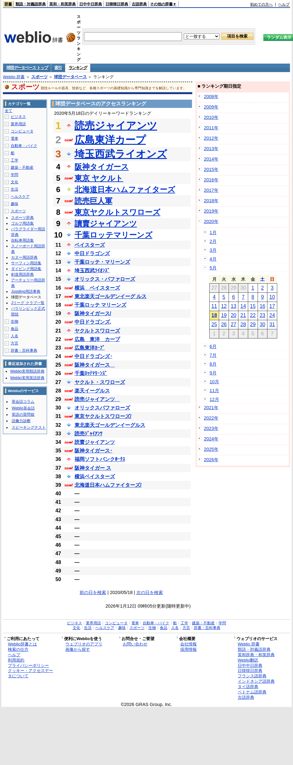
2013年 (211, 148)
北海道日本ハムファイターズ (125, 189)
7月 (213, 355)
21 (243, 315)
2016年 (211, 179)
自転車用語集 (22, 240)
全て (8, 111)
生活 (14, 189)
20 (233, 315)
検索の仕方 (18, 649)
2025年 (211, 449)
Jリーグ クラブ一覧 (27, 303)
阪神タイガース (102, 166)
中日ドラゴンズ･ (93, 356)
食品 (14, 329)
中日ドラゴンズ (92, 253)
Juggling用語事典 (25, 291)
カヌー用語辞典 (24, 257)
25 (214, 324)
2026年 (211, 459)
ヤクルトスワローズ (97, 330)
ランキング (78, 67)
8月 (213, 364)
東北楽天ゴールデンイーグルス (110, 425)
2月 (213, 241)
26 (224, 324)
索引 (58, 67)
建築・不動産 (22, 167)
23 (262, 315)
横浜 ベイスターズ (97, 288)
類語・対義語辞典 (30, 4)
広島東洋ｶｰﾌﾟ (90, 347)
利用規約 (16, 660)
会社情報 (188, 644)
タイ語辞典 (248, 686)
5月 (213, 267)
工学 (14, 160)
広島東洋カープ (110, 139)
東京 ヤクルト (99, 178)
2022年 (211, 418)
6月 (213, 346)
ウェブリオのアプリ (83, 644)
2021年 (211, 407)
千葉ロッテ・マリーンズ (102, 262)
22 (253, 315)
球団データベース (70, 76)
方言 (14, 343)
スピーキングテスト (29, 427)
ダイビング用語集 (26, 269)
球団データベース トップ (27, 67)
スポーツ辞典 (22, 217)
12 (224, 306)
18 (214, 315)
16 (262, 306)
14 (243, 306)
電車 (14, 138)
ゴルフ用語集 (22, 223)
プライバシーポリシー (28, 665)
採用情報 (188, 649)
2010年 (211, 117)
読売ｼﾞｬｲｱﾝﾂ (88, 433)
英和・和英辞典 (62, 4)
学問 (14, 175)
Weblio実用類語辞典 (27, 371)
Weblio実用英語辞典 (27, 378)
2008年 (211, 96)
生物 (14, 321)
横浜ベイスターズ (95, 476)
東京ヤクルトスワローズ (117, 212)
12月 (214, 399)
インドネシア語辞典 (256, 681)
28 (243, 324)
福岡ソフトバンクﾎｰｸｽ (100, 459)
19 (224, 315)
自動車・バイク (24, 146)
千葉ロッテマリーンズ (113, 235)
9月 (213, 372)
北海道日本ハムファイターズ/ (108, 485)
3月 (213, 250)
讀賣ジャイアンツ (106, 223)
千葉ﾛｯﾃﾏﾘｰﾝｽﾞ (91, 373)
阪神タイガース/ (93, 313)
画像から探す (77, 649)
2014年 (211, 159)
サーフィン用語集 (26, 263)
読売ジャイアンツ (116, 125)
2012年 (211, 138)
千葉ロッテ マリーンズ (100, 305)
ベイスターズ (90, 245)
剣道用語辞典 (22, 274)
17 (272, 306)
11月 (214, 390)
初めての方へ (261, 4)
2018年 (211, 200)
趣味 (14, 204)
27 (233, 324)
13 (233, 306)
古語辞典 (139, 4)
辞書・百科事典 (24, 350)
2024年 (211, 438)
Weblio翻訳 (248, 660)
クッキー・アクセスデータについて (30, 673)
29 (253, 324)
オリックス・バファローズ (105, 279)
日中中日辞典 (90, 4)
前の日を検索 (93, 592)
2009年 (211, 106)
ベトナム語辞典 (252, 692)
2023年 (211, 428)
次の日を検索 (149, 592)
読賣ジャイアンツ (95, 442)
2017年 (211, 190)
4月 (213, 259)
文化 (14, 182)
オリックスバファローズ (102, 407)
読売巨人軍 (93, 201)
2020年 (211, 221)
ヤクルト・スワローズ (100, 382)
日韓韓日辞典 (116, 4)
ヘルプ (284, 4)
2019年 (211, 211)
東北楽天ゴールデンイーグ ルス (110, 296)
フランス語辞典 (252, 676)
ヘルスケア (20, 196)
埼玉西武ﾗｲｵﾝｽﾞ (92, 270)
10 (272, 297)
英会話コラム (23, 401)
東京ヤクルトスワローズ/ (103, 416)
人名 (14, 336)
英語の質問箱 (23, 414)
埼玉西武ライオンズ (121, 154)
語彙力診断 (21, 421)
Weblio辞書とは (22, 644)
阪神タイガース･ (93, 450)
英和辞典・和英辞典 (256, 654)
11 (214, 306)
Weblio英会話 (23, 408)
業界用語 (18, 124)
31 (272, 324)
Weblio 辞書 (14, 76)
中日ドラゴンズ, (93, 322)
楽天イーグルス (92, 390)
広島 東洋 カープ (97, 339)
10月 (214, 381)
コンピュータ (22, 131)
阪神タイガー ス (93, 468)
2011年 (211, 127)
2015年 (211, 169)
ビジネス (18, 117)
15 (253, 306)
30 (262, 324)
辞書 (8, 4)
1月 (213, 232)
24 (272, 315)
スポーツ (39, 76)
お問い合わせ (135, 644)
